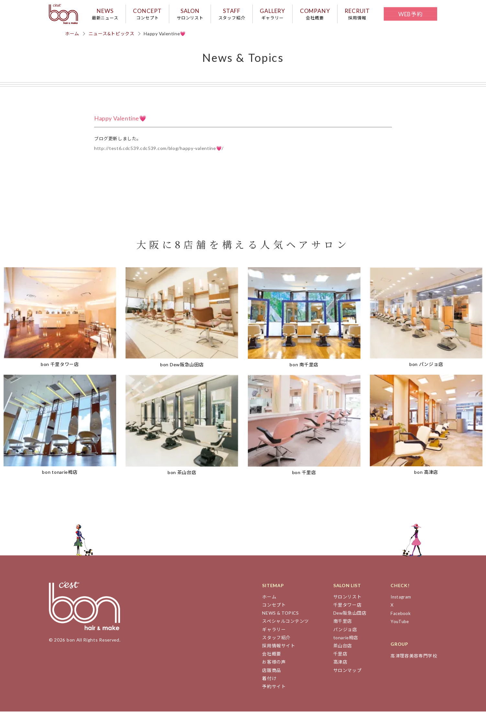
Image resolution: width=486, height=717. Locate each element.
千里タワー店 (345, 610)
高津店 (338, 667)
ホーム (72, 38)
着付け (267, 684)
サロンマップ (345, 675)
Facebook (400, 618)
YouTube (400, 626)
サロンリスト (345, 602)
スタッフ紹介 (274, 643)
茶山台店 (340, 651)
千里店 (338, 659)
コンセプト (272, 610)
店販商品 (269, 675)
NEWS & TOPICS (279, 618)
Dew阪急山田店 (348, 618)
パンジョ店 (343, 635)
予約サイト (272, 692)
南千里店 (340, 626)
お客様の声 (272, 667)
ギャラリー (272, 635)
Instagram (401, 602)
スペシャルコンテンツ (283, 626)
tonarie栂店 (344, 643)
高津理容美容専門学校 (413, 661)
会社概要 (269, 659)
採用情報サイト (276, 651)
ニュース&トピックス (112, 38)
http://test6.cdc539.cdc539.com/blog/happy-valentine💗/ (159, 153)
